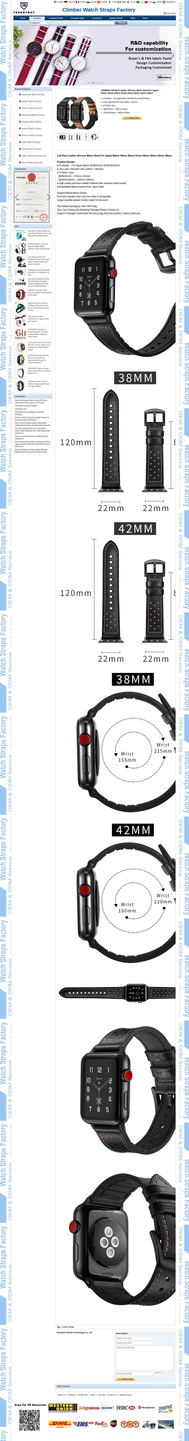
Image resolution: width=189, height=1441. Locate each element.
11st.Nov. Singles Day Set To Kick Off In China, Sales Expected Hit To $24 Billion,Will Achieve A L (32, 430)
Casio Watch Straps (31, 149)
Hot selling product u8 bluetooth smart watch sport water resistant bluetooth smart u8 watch (39, 260)
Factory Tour (83, 1395)
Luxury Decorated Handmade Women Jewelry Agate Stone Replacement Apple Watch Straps (39, 346)
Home (22, 18)
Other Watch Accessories (34, 156)
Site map (101, 1395)
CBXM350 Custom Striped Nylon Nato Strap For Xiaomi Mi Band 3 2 (39, 371)
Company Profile (56, 18)
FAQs (132, 18)
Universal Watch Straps (33, 94)
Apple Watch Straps (31, 101)
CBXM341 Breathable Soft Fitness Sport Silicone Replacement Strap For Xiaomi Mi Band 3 (38, 359)
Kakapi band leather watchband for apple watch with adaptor (38, 318)
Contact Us (97, 18)
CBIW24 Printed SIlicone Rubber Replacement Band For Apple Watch (38, 384)
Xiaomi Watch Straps (32, 108)
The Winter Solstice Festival (26, 406)
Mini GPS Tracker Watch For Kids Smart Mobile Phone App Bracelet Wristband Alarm (39, 233)
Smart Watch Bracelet (32, 162)
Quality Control (116, 18)
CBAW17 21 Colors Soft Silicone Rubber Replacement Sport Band (39, 292)
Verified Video (171, 13)
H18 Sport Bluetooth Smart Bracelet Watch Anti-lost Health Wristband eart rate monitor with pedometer (38, 282)
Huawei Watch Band (31, 122)
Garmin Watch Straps (32, 135)
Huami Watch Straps (32, 128)
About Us (61, 1395)
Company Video (77, 18)
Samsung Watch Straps (33, 115)
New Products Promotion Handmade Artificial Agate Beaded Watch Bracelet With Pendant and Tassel (32, 444)
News (145, 18)
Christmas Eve (20, 409)
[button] (86, 82)
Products (37, 18)
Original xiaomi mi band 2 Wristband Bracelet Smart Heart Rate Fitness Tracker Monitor (38, 306)
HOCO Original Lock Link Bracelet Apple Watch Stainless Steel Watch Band (39, 246)
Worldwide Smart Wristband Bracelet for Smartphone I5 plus (39, 272)
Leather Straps (68, 1327)
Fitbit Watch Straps (31, 142)
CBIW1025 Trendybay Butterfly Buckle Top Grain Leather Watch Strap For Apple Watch (38, 333)
